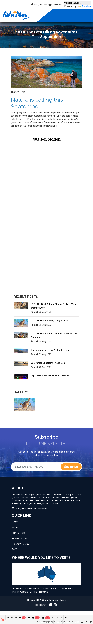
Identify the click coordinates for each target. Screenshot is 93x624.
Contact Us (18, 533)
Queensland (17, 588)
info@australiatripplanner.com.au (31, 508)
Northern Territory (33, 588)
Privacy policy (20, 544)
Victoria (33, 592)
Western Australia (20, 592)
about (15, 527)
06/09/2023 (18, 92)
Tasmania (43, 592)
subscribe (71, 466)
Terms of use (19, 538)
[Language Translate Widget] (77, 3)
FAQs (14, 549)
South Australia (67, 588)
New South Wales (50, 588)
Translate (84, 6)
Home (15, 522)
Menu (88, 15)
